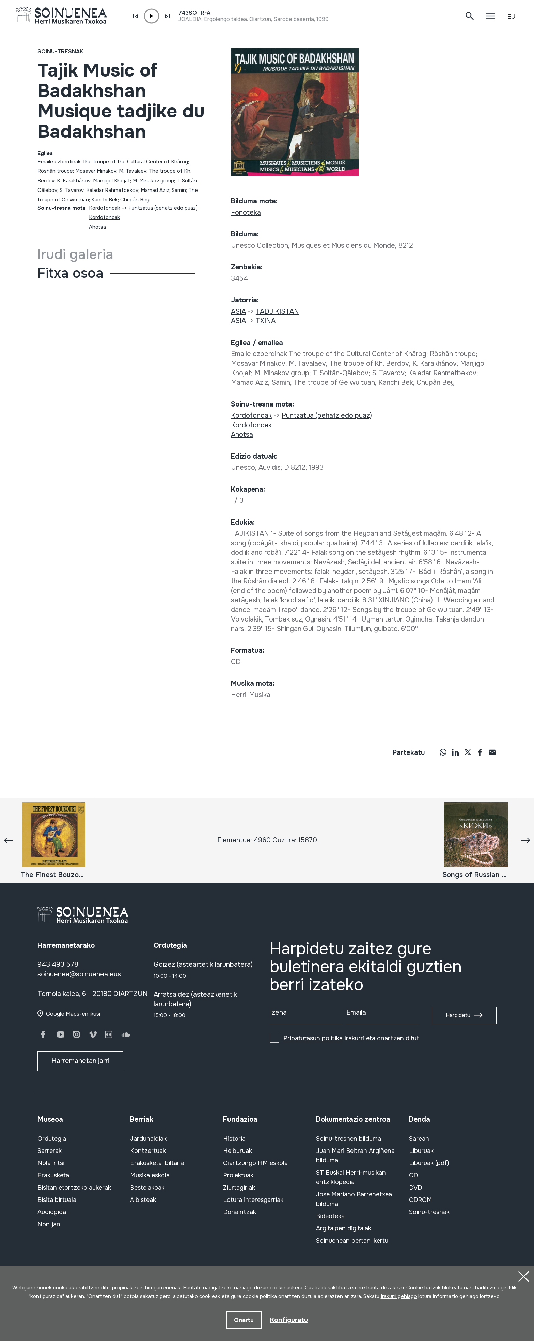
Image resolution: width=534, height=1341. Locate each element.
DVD (415, 1187)
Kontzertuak (148, 1151)
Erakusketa (53, 1175)
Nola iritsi (50, 1163)
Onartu (243, 1319)
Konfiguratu (289, 1319)
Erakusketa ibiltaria (157, 1163)
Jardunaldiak (148, 1138)
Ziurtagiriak (239, 1187)
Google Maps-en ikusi (73, 1013)
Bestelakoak (147, 1187)
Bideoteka (330, 1216)
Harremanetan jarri (80, 1061)
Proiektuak (238, 1175)
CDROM (420, 1200)
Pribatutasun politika (313, 1038)
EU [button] (511, 16)
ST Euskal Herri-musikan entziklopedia (351, 1177)
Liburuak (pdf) (429, 1163)
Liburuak (421, 1151)
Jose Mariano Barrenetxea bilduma (354, 1199)
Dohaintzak (239, 1212)
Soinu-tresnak (60, 51)
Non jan (48, 1224)
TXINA (266, 321)
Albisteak (143, 1200)
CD (413, 1175)
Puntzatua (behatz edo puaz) (163, 207)
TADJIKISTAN (277, 311)
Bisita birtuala (56, 1200)
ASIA (238, 311)
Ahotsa (97, 227)
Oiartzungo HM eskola (255, 1163)
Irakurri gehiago (399, 1295)
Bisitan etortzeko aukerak (74, 1187)
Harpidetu (458, 1015)
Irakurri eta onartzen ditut (351, 1038)
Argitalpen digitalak (343, 1228)
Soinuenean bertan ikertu (352, 1240)
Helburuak (237, 1151)
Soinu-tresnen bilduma (348, 1138)
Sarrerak (49, 1151)
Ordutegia (51, 1138)
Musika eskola (150, 1175)
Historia (234, 1138)
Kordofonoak (104, 207)
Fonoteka (246, 212)
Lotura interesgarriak (253, 1200)
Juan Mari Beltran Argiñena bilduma (355, 1155)
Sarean (419, 1138)
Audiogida (51, 1212)
